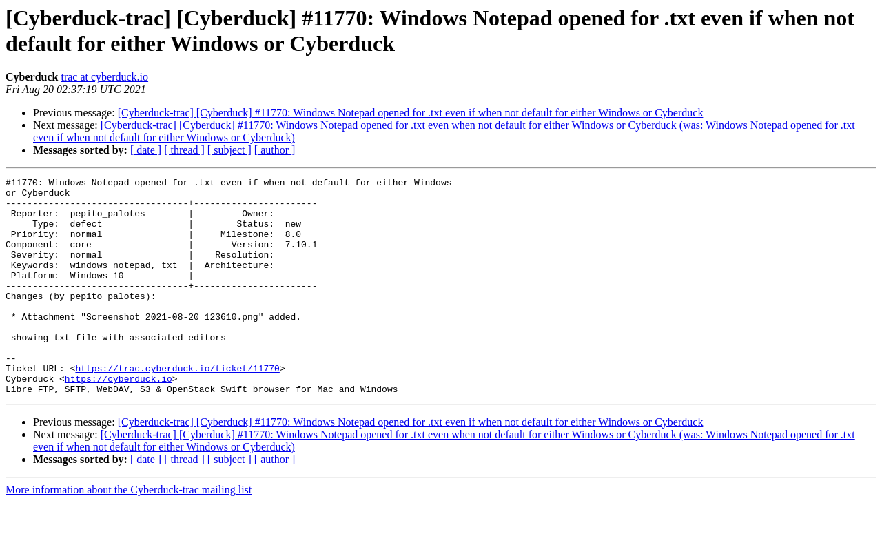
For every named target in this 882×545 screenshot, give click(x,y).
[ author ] (275, 150)
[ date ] (145, 150)
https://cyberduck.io (118, 419)
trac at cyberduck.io (104, 77)
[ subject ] (229, 150)
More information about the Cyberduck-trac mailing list (129, 533)
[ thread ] (184, 150)
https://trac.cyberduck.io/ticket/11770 (177, 407)
